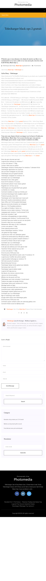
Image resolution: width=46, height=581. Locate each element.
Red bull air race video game (9, 180)
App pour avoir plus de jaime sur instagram (14, 204)
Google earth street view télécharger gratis (14, 297)
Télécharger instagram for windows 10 (12, 175)
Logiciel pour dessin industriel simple (23, 504)
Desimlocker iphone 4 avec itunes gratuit (13, 184)
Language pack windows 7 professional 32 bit (15, 212)
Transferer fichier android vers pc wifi (12, 249)
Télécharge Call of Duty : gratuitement (15, 65)
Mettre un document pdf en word (13, 424)
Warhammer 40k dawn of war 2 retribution (13, 224)
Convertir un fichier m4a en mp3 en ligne (13, 240)
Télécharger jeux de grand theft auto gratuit (14, 188)
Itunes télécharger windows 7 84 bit (12, 230)
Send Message (10, 386)
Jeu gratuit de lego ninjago (9, 232)
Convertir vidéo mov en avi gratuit (11, 222)
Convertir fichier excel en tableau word (12, 303)
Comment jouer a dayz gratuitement (11, 289)
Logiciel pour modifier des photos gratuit (13, 257)
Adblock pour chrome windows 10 (11, 245)
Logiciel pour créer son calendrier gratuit (13, 234)
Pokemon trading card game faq (32, 502)
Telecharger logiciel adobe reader (11, 269)
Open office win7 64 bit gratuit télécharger (13, 202)
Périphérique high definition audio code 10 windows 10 (17, 255)
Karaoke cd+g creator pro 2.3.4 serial (13, 419)
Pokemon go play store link (9, 196)
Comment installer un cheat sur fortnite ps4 (14, 192)
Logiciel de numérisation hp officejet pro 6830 (15, 236)
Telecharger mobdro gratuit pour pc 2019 (13, 291)
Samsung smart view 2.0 (8, 267)
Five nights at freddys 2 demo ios (11, 208)
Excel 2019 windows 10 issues (10, 182)
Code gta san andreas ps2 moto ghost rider (14, 247)
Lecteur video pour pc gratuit (9, 165)
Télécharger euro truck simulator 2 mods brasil (15, 279)
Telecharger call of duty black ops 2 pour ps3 (14, 198)
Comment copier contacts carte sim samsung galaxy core (18, 301)
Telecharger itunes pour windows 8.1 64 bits (14, 283)
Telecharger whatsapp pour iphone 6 (23, 506)
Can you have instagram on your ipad (12, 171)
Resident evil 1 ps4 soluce (12, 502)
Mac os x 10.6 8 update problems (11, 206)
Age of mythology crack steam (10, 295)
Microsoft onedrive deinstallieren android (13, 200)
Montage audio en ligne (8, 285)
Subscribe (23, 452)
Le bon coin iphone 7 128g (9, 163)
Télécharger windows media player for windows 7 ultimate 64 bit (20, 167)
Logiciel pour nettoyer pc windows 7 (12, 161)
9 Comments (36, 65)
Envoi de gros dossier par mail (10, 159)
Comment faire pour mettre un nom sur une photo (15, 220)
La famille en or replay (8, 190)
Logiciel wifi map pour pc (8, 271)
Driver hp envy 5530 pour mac (10, 253)
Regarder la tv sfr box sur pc (9, 186)
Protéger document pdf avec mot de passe (14, 287)
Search (23, 401)
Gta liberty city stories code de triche (12, 273)
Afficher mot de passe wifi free (10, 277)
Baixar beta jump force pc (8, 263)
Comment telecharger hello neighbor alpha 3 (14, 194)
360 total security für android (10, 261)
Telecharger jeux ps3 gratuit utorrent (12, 173)
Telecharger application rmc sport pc (12, 169)
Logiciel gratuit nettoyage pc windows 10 (13, 259)
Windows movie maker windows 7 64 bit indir (14, 210)
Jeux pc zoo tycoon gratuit (9, 275)
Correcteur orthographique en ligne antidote (14, 216)
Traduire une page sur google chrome (12, 281)
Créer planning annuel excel (9, 228)
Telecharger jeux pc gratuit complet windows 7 (15, 238)
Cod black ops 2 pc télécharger (10, 178)
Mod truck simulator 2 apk (9, 214)
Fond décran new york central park (13, 428)
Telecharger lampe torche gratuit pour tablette (15, 265)
